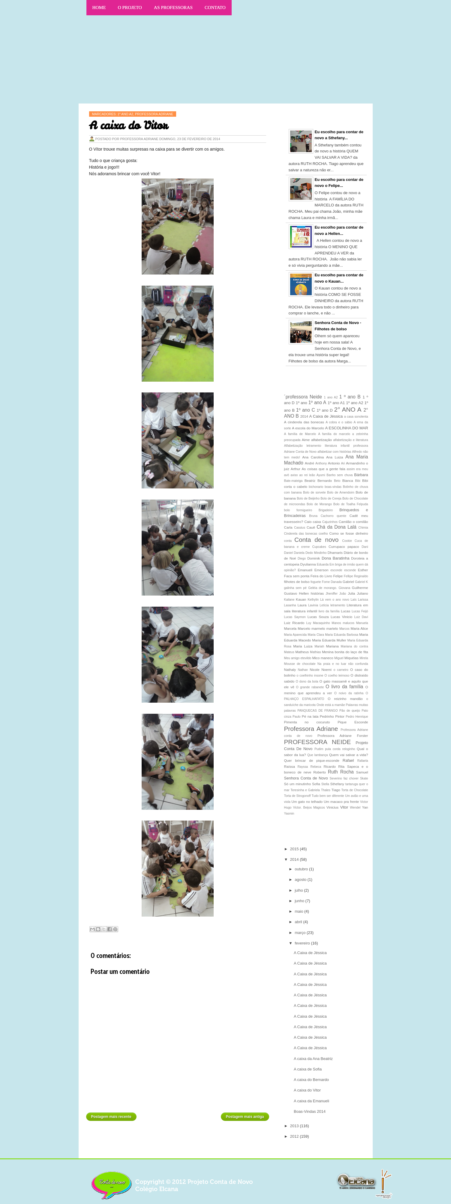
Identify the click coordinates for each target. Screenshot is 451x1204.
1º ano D (325, 410)
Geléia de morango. (322, 588)
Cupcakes (319, 546)
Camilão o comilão (353, 522)
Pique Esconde (353, 722)
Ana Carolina (313, 457)
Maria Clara (316, 634)
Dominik (313, 558)
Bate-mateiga (293, 480)
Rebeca (315, 766)
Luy (308, 623)
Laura (302, 605)
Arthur (295, 469)
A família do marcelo (334, 434)
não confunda (358, 663)
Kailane (289, 599)
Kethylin (313, 599)
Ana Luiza (334, 457)
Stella (325, 784)
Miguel (339, 658)
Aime (306, 440)
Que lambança (317, 755)
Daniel (288, 552)
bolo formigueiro (298, 510)
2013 (295, 1126)
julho (299, 890)
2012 (295, 1136)
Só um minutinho (297, 784)
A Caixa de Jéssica (326, 416)
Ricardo (329, 766)
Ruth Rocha (341, 771)
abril (299, 922)
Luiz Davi (361, 617)
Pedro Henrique (357, 716)
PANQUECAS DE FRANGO (317, 710)
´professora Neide (303, 396)
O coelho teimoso (336, 675)
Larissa (363, 599)
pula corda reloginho (340, 749)
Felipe (338, 576)
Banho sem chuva (339, 475)
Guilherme (360, 588)
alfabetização (321, 440)
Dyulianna (308, 564)
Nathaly (290, 669)
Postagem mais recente (111, 1117)
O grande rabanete (310, 687)
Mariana (332, 646)
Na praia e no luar (331, 663)
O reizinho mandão (345, 699)
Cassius (299, 527)
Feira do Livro (321, 576)
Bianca (347, 480)
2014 (304, 416)
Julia (351, 593)
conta (288, 540)
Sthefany (337, 784)
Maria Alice (359, 628)
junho (300, 901)
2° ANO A (348, 409)
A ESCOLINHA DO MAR (346, 428)
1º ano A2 (354, 403)
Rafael (348, 760)
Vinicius (332, 807)
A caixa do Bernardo (311, 1079)
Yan (365, 807)
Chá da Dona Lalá (336, 527)
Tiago (336, 790)
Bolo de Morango (319, 504)
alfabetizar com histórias (334, 451)
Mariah (319, 646)
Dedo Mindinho (315, 552)
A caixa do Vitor (307, 1090)
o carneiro (340, 669)
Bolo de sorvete (314, 492)
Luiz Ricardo (294, 623)
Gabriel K (361, 582)
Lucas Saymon (295, 617)
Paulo (297, 716)
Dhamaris (335, 552)
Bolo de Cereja (330, 498)
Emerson (321, 570)
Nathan (303, 669)
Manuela (362, 623)
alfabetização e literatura (350, 440)
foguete (316, 582)
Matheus (302, 652)
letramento (337, 605)
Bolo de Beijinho (308, 498)
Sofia (316, 784)
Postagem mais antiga (245, 1117)
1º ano (301, 403)
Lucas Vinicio (341, 617)
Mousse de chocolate (300, 663)
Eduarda (323, 564)
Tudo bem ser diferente (328, 795)
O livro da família (344, 686)
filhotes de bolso (297, 582)
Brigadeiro (326, 510)
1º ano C (305, 410)
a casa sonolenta (356, 416)
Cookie (347, 540)
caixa (317, 522)
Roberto (319, 772)
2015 (295, 849)
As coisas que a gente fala (323, 469)
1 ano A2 (331, 397)
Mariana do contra (354, 646)
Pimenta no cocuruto (307, 722)
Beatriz (310, 480)
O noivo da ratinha (349, 693)
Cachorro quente (333, 516)
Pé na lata (310, 716)
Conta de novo (316, 539)
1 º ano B (350, 396)
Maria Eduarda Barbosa (341, 634)
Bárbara (361, 475)
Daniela (299, 552)
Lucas (345, 611)
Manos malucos (343, 623)
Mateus (289, 652)
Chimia (363, 527)
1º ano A (317, 402)
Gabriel (348, 582)
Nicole (314, 669)
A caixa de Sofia (308, 1069)
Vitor (344, 807)
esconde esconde (343, 570)
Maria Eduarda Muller (329, 640)
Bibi (357, 480)
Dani (365, 546)
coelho (323, 533)
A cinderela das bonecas (304, 422)
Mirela (363, 658)
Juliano (362, 593)
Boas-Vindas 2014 (310, 1111)
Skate (364, 778)
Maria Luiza (302, 646)
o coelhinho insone (310, 675)
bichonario (316, 486)
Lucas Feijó (360, 611)
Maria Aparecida (295, 634)
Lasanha (290, 605)
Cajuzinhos (330, 522)
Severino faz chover (344, 778)
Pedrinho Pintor (332, 716)
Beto (337, 480)
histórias (317, 593)
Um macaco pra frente (341, 801)
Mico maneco (322, 658)
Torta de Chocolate (354, 790)
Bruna (313, 516)
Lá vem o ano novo (334, 599)
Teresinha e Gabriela (305, 790)
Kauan (301, 599)
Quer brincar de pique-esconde (311, 760)
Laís (353, 599)
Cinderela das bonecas (300, 533)
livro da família (329, 611)
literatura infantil (304, 611)
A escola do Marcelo (308, 428)
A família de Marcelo (300, 434)
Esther (363, 570)
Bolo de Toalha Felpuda (350, 504)
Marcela (290, 628)
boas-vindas (333, 486)
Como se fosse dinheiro (348, 533)
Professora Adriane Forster (342, 735)
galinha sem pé (295, 588)
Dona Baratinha (336, 558)
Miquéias (351, 658)
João (342, 593)
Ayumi (321, 475)
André (309, 463)
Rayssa (302, 766)
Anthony (321, 463)
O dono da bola (307, 681)
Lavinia (313, 605)
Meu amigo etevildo (297, 658)
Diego (302, 558)
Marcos (344, 628)
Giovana (344, 588)
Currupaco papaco (344, 546)
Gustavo (290, 593)
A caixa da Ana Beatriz (313, 1058)
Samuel (362, 772)
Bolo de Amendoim (340, 492)
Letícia (324, 605)
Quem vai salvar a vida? (348, 755)
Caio (307, 522)
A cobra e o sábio (339, 422)
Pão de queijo (349, 710)
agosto (301, 879)
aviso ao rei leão (302, 475)
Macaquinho (321, 623)
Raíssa (289, 766)
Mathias (315, 652)
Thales (325, 790)
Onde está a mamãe (331, 705)
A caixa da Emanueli (311, 1101)
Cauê (311, 527)
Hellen (304, 593)
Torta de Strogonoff (297, 795)
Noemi (326, 669)
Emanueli (305, 570)
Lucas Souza (318, 617)
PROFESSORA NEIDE (317, 741)
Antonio (334, 463)
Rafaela (362, 760)
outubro (302, 869)
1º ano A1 (336, 403)
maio (299, 911)
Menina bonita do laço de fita (345, 652)
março (301, 932)
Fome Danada (332, 582)
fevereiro (303, 943)
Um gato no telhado (307, 801)
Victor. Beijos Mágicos (309, 807)
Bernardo (324, 480)
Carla (288, 527)
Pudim (318, 749)
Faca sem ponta (297, 576)
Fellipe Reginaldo (356, 576)
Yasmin (289, 813)
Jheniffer (332, 593)
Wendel (355, 807)
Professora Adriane (311, 728)
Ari (343, 463)
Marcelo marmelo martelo (318, 628)
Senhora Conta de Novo (306, 778)
